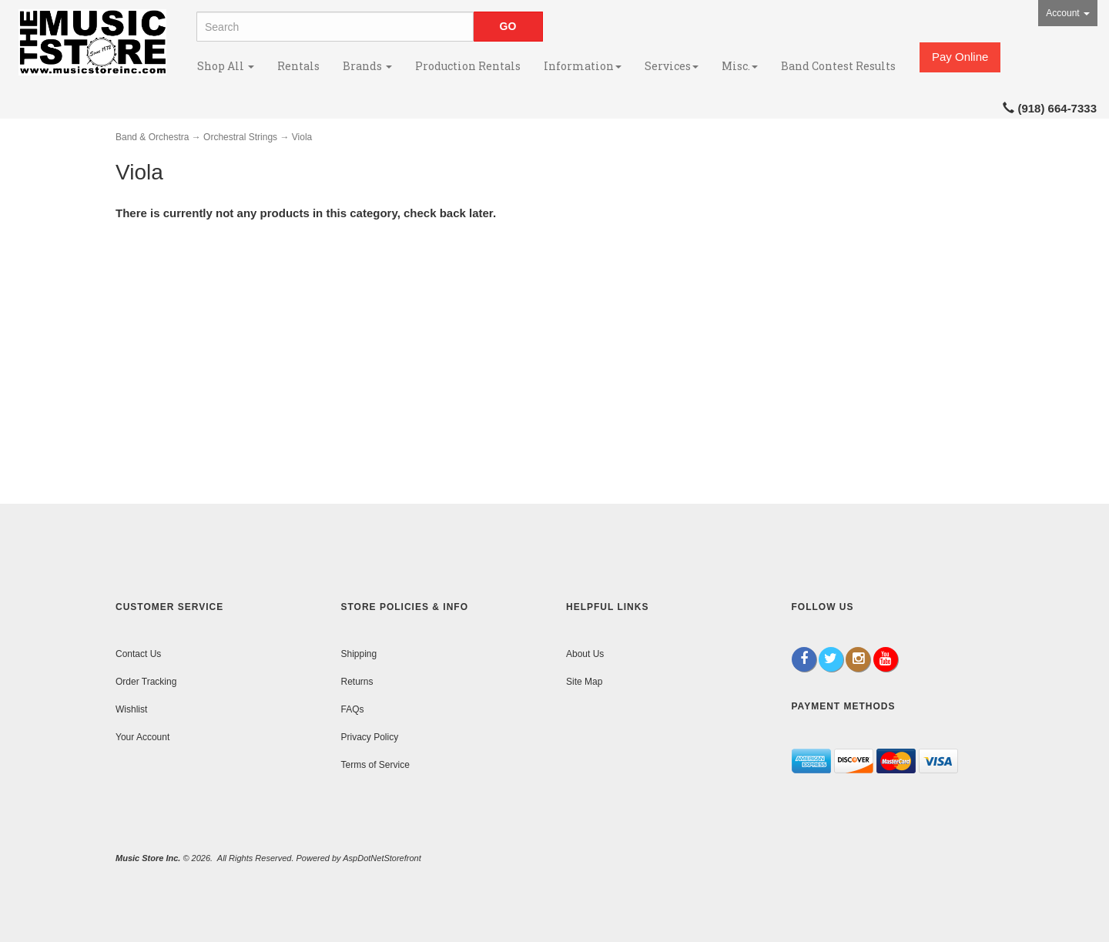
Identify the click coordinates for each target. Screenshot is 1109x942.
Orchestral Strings (240, 137)
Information (583, 66)
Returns (357, 681)
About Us (585, 654)
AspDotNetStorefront (382, 858)
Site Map (584, 681)
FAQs (352, 709)
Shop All (225, 66)
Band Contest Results (838, 66)
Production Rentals (468, 66)
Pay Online (960, 56)
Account (1068, 13)
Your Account (142, 737)
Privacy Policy (370, 737)
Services (672, 66)
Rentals (298, 66)
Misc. (740, 66)
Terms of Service (375, 764)
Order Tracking (146, 681)
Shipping (359, 654)
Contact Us (138, 654)
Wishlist (131, 709)
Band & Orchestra (152, 137)
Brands (367, 66)
